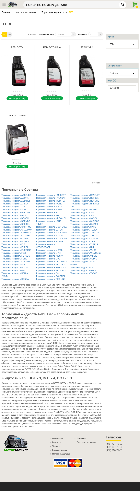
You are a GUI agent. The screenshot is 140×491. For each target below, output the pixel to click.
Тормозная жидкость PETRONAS (51, 261)
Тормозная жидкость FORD (14, 259)
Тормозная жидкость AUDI (13, 209)
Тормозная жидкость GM (13, 270)
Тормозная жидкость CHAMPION (16, 230)
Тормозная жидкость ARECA (14, 204)
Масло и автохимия (26, 12)
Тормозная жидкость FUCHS (14, 267)
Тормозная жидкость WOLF (83, 270)
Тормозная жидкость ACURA (14, 198)
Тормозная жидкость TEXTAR (84, 235)
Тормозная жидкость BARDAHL (16, 212)
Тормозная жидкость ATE (13, 206)
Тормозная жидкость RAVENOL (50, 276)
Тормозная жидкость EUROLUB (16, 250)
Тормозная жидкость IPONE (49, 204)
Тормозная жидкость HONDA (15, 279)
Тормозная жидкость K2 (47, 212)
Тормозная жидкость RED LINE (50, 279)
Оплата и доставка (61, 454)
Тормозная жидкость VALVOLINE (85, 253)
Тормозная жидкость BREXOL (15, 224)
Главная (6, 12)
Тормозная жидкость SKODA (83, 218)
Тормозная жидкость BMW (13, 215)
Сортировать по (46, 34)
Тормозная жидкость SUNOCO (84, 221)
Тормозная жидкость (53, 12)
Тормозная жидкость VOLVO (83, 259)
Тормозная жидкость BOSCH (15, 218)
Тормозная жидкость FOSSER (15, 261)
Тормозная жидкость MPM (48, 253)
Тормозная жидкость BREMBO (15, 221)
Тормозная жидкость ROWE (83, 209)
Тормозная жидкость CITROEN (16, 235)
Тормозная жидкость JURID (49, 209)
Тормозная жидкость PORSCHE (51, 267)
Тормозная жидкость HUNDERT (51, 195)
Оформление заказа (86, 442)
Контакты (56, 442)
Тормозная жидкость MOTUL (49, 250)
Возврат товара (59, 450)
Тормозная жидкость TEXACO (84, 233)
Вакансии (81, 438)
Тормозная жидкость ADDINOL (15, 201)
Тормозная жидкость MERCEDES (51, 233)
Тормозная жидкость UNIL (82, 247)
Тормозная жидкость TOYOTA (84, 238)
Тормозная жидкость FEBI (13, 253)
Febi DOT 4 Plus (17, 115)
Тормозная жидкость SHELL (83, 215)
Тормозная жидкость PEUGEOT (51, 264)
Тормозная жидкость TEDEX (83, 230)
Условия (56, 446)
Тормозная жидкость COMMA (15, 238)
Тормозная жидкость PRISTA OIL (51, 270)
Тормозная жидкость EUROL (14, 247)
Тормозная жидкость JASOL (49, 206)
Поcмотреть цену (17, 98)
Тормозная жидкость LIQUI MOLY (51, 227)
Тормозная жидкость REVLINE (84, 201)
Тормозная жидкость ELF (13, 244)
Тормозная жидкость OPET (48, 259)
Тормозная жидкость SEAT (82, 212)
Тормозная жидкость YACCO (83, 273)
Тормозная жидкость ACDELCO (16, 195)
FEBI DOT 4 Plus (52, 47)
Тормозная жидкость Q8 (47, 273)
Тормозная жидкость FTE (13, 264)
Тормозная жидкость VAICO (83, 250)
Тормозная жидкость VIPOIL (83, 256)
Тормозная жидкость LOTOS (49, 230)
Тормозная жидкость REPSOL (84, 198)
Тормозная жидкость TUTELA (84, 244)
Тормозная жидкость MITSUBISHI (51, 238)
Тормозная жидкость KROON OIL (51, 218)
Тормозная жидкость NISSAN (49, 256)
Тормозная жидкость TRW (82, 241)
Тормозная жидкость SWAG (83, 227)
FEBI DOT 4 (17, 47)
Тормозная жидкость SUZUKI (84, 224)
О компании (57, 438)
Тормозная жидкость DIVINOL (15, 241)
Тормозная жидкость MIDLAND (50, 235)
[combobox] (74, 4)
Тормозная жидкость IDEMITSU (51, 201)
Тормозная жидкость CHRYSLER (16, 233)
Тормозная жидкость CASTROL (16, 227)
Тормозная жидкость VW (82, 267)
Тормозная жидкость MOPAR (49, 241)
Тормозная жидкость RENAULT (85, 195)
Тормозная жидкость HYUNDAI (50, 198)
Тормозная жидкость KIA (47, 215)
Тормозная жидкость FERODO (15, 256)
